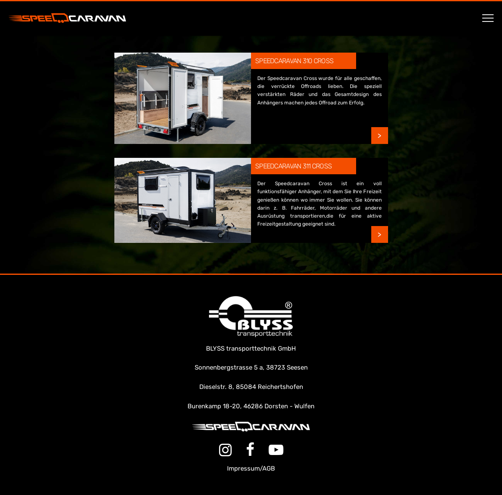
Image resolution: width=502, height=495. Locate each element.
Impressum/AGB (251, 468)
